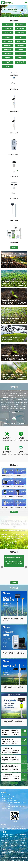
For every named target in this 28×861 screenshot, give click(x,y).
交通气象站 (10, 851)
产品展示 (9, 827)
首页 (4, 827)
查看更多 (14, 247)
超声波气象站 (20, 62)
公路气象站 (7, 58)
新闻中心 (4, 829)
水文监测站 (7, 62)
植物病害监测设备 (7, 41)
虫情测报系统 (20, 33)
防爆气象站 (20, 58)
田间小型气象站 (20, 24)
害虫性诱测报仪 (7, 45)
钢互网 (2, 854)
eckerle (6, 854)
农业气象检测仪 (20, 29)
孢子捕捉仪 (7, 37)
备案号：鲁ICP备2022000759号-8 (17, 860)
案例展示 (19, 827)
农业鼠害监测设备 (20, 41)
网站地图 (19, 829)
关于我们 (9, 829)
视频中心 (24, 827)
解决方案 (14, 827)
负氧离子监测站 (20, 45)
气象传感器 (16, 852)
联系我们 (14, 544)
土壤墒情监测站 (7, 29)
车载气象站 (20, 49)
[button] (13, 15)
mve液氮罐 (17, 854)
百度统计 (24, 829)
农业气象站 (7, 24)
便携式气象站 (7, 53)
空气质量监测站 (7, 49)
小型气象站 (11, 852)
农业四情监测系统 (7, 33)
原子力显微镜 (4, 851)
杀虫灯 (20, 37)
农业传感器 (7, 66)
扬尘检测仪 (20, 53)
